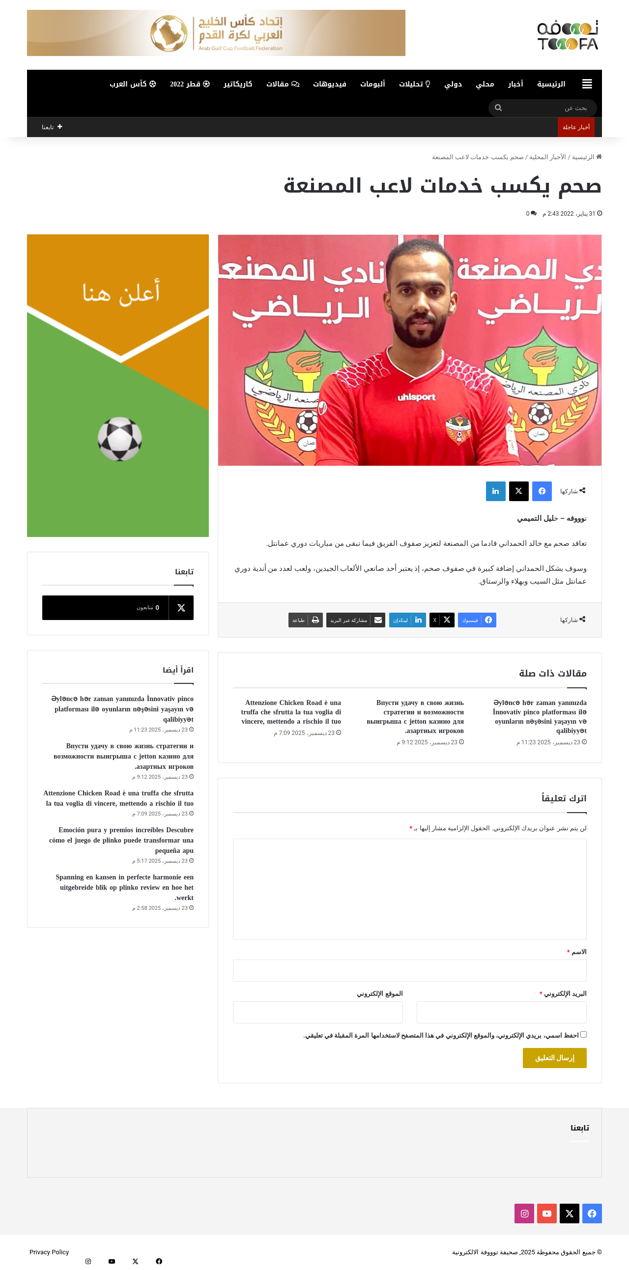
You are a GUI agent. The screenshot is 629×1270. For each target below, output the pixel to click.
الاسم (577, 952)
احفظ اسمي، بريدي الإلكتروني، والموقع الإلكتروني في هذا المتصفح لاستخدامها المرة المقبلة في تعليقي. (441, 1035)
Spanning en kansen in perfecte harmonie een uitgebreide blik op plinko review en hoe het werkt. (125, 887)
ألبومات (372, 84)
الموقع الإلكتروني (379, 993)
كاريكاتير (238, 84)
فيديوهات (329, 84)
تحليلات (414, 84)
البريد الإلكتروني (563, 993)
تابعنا (580, 1128)
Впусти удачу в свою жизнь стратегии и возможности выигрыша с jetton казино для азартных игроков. (415, 716)
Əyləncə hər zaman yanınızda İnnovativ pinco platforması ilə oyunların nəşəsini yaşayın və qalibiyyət (540, 716)
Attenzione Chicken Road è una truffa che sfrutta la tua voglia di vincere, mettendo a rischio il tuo (291, 712)
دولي (453, 84)
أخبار (515, 84)
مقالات (282, 84)
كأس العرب (133, 84)
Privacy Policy (49, 1252)
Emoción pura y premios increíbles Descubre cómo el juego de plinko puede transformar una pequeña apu (121, 840)
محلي (485, 84)
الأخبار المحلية (547, 157)
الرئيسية (551, 84)
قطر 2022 (190, 84)
